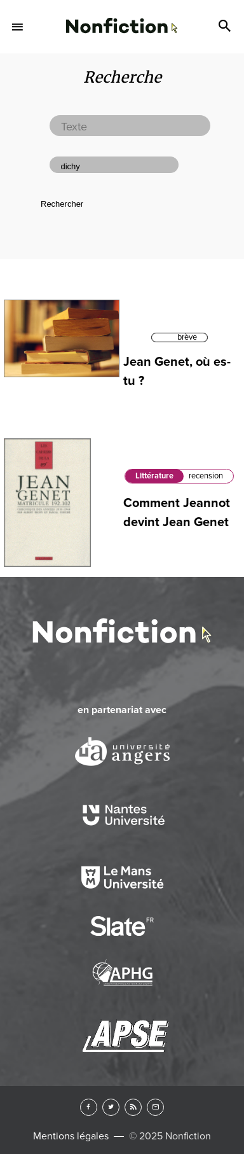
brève (187, 337)
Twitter (110, 1107)
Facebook (88, 1107)
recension (206, 476)
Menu (17, 26)
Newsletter (155, 1107)
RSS (133, 1107)
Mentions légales (71, 1136)
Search (226, 26)
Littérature (154, 476)
